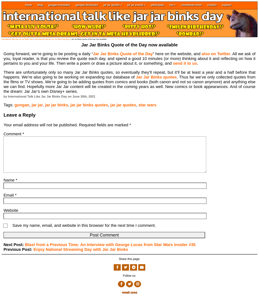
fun (172, 5)
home (28, 5)
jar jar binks (56, 105)
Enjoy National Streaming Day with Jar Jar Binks (80, 256)
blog (40, 5)
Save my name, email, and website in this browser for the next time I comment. (84, 232)
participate (157, 5)
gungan (21, 105)
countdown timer (191, 5)
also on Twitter (216, 54)
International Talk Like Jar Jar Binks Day (17, 39)
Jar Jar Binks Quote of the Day (123, 54)
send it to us (185, 63)
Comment (13, 134)
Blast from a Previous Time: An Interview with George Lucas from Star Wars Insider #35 (110, 252)
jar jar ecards (136, 5)
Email (10, 202)
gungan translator (59, 5)
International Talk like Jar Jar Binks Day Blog (52, 39)
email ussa (129, 299)
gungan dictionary (87, 5)
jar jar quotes (112, 5)
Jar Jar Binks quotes (156, 77)
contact (211, 5)
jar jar (37, 105)
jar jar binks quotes (89, 105)
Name (10, 187)
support (226, 5)
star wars (147, 105)
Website (10, 217)
